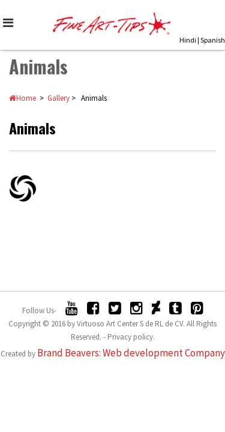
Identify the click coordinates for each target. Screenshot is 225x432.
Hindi (187, 39)
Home (22, 99)
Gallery (58, 99)
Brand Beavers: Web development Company (131, 353)
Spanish (212, 39)
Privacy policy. (131, 337)
